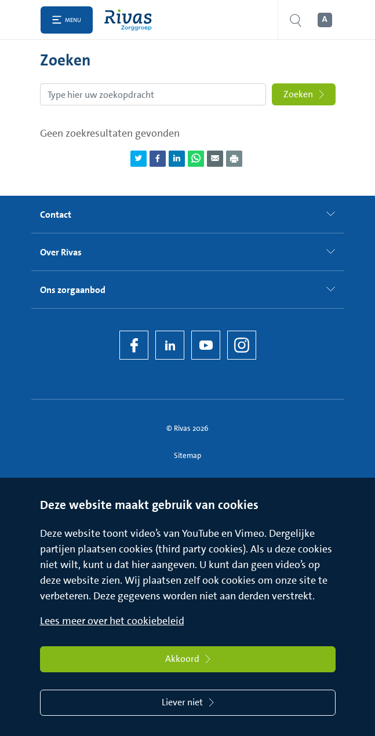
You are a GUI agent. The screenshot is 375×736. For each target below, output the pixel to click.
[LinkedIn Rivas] (169, 345)
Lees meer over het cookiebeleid (112, 621)
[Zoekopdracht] (153, 94)
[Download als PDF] (234, 159)
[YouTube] (205, 345)
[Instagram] (241, 345)
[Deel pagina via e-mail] (215, 159)
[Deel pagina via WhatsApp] (196, 159)
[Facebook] (133, 345)
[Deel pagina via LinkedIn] (177, 159)
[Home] (130, 20)
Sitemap (187, 455)
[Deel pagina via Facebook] (158, 159)
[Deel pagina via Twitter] (138, 159)
